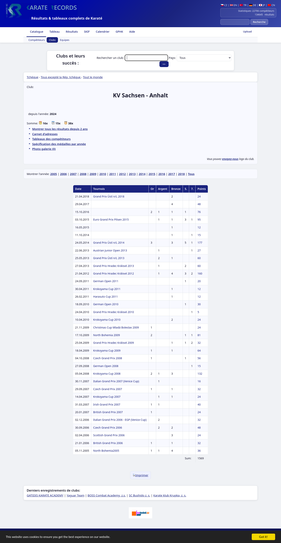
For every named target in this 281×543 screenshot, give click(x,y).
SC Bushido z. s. (139, 495)
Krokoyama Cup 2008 (107, 373)
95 (199, 219)
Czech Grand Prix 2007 (107, 389)
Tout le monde (93, 77)
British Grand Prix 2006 (108, 443)
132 (199, 373)
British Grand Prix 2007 (108, 412)
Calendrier (102, 31)
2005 (53, 174)
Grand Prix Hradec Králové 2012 (113, 273)
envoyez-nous (230, 159)
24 (199, 196)
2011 (112, 174)
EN (233, 5)
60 (199, 258)
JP (262, 5)
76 (199, 212)
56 (199, 358)
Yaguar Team (75, 495)
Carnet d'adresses (45, 134)
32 (199, 343)
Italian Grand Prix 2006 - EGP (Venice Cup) (120, 420)
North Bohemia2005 (106, 450)
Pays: (200, 58)
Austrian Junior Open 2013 (110, 250)
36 (199, 450)
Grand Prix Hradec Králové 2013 (113, 266)
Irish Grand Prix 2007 (106, 404)
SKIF (86, 31)
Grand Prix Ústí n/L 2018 (108, 196)
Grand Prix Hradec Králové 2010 (113, 312)
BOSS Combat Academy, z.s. (107, 495)
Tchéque (32, 77)
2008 (83, 174)
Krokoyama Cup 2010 (107, 319)
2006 (63, 174)
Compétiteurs (36, 40)
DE (252, 5)
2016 (161, 174)
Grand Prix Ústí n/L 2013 (108, 258)
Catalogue (36, 31)
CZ (223, 5)
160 (199, 273)
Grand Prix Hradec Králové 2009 (113, 343)
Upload (247, 31)
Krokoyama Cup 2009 (107, 350)
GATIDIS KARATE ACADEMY (45, 495)
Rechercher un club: (133, 58)
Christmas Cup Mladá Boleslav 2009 (116, 327)
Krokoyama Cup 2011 (107, 289)
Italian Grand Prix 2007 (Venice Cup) (116, 381)
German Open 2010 (105, 304)
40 (199, 404)
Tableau (54, 31)
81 (199, 335)
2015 (152, 174)
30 (199, 304)
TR (243, 5)
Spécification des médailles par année (59, 144)
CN (271, 5)
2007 (73, 174)
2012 (122, 174)
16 (199, 381)
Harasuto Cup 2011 (105, 296)
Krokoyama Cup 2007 (107, 396)
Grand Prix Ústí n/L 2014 (108, 242)
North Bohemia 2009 (106, 335)
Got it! (263, 537)
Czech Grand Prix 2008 (107, 358)
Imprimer (140, 475)
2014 (142, 174)
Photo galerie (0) (44, 149)
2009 (93, 174)
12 (199, 227)
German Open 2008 (105, 366)
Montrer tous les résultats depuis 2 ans (60, 129)
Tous (191, 174)
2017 (171, 174)
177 (199, 242)
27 (199, 250)
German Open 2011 (105, 281)
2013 (132, 174)
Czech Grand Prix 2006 (107, 427)
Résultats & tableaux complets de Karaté (66, 18)
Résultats (71, 31)
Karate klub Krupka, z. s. (169, 495)
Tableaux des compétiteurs (51, 139)
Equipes (64, 40)
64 (199, 350)
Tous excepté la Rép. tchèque (61, 77)
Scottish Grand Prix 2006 (109, 435)
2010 (102, 174)
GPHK (119, 31)
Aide (132, 31)
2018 (181, 174)
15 (199, 235)
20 (199, 281)
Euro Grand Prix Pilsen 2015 (111, 219)
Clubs (52, 40)
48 (199, 204)
